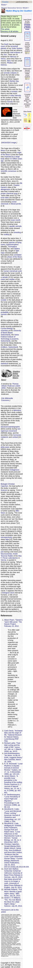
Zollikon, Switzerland (9, 347)
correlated (17, 255)
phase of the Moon (14, 257)
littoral (13, 204)
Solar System (17, 48)
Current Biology (7, 328)
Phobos (10, 63)
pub (2, 552)
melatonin (4, 437)
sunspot (14, 91)
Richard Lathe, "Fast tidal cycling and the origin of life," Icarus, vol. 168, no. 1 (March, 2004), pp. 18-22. (13, 747)
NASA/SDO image (9, 143)
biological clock (8, 593)
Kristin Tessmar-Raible (9, 555)
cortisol (15, 437)
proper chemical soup (9, 193)
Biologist (4, 484)
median (12, 279)
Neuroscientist (6, 554)
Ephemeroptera (12, 244)
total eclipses (15, 52)
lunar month (15, 220)
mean (3, 279)
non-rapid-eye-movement (11, 430)
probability (5, 312)
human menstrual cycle (13, 271)
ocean (14, 202)
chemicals (5, 204)
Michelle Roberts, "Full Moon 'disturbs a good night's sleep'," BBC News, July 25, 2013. (13, 892)
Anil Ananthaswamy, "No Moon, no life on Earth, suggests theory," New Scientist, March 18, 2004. (13, 757)
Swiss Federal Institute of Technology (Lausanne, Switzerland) (10, 338)
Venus (3, 59)
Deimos (4, 65)
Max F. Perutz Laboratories (11, 557)
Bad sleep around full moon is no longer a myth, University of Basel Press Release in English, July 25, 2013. (13, 883)
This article (5, 29)
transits (10, 102)
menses (4, 314)
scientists (4, 331)
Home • (4, 4)
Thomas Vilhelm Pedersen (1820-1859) (11, 386)
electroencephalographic (10, 427)
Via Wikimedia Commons (7, 399)
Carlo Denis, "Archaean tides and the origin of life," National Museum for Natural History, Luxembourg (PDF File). (13, 736)
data (7, 539)
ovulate (3, 300)
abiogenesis (5, 189)
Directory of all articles (9, 31)
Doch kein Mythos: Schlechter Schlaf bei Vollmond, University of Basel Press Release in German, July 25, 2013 (13, 873)
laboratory (17, 410)
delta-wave (5, 447)
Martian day (14, 81)
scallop (6, 234)
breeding (17, 232)
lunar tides (5, 198)
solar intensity (15, 95)
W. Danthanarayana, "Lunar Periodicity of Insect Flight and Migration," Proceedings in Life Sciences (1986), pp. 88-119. (12, 801)
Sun (5, 54)
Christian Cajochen (8, 485)
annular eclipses (10, 73)
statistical (4, 364)
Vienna (3, 560)
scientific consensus (8, 171)
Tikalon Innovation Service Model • (15, 8)
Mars (9, 61)
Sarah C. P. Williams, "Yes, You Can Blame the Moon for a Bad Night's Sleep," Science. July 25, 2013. (13, 902)
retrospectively (6, 537)
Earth (6, 44)
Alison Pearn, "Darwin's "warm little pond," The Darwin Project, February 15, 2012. (13, 623)
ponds (18, 204)
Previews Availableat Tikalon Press (27, 27)
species (12, 242)
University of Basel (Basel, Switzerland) (11, 333)
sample (5, 277)
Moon (3, 150)
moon (3, 46)
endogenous (14, 470)
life (21, 183)
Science (4, 490)
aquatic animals (15, 226)
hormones (17, 435)
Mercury (13, 57)
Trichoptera (12, 247)
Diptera (17, 249)
